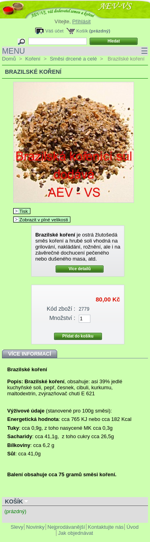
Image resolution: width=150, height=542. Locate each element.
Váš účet (54, 30)
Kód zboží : (61, 308)
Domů (9, 59)
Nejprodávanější (66, 527)
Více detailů (79, 269)
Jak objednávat (75, 533)
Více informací (29, 354)
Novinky (35, 527)
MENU (75, 51)
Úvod (132, 527)
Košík (82, 30)
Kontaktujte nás (106, 527)
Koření (32, 59)
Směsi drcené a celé (73, 59)
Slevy (17, 527)
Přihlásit (81, 21)
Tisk (24, 211)
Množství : (62, 318)
